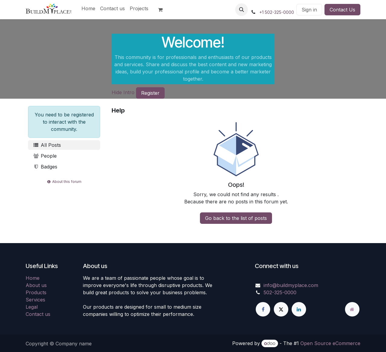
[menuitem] (88, 8)
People (45, 156)
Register (150, 93)
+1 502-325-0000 (276, 12)
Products (36, 292)
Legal (32, 307)
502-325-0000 (280, 292)
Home (33, 278)
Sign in (309, 10)
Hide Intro (123, 92)
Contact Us (342, 10)
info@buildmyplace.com (291, 285)
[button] (241, 9)
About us (36, 285)
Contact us (38, 314)
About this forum (64, 181)
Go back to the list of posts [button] (236, 218)
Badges (45, 167)
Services (35, 300)
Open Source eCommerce (330, 343)
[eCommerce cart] (163, 9)
